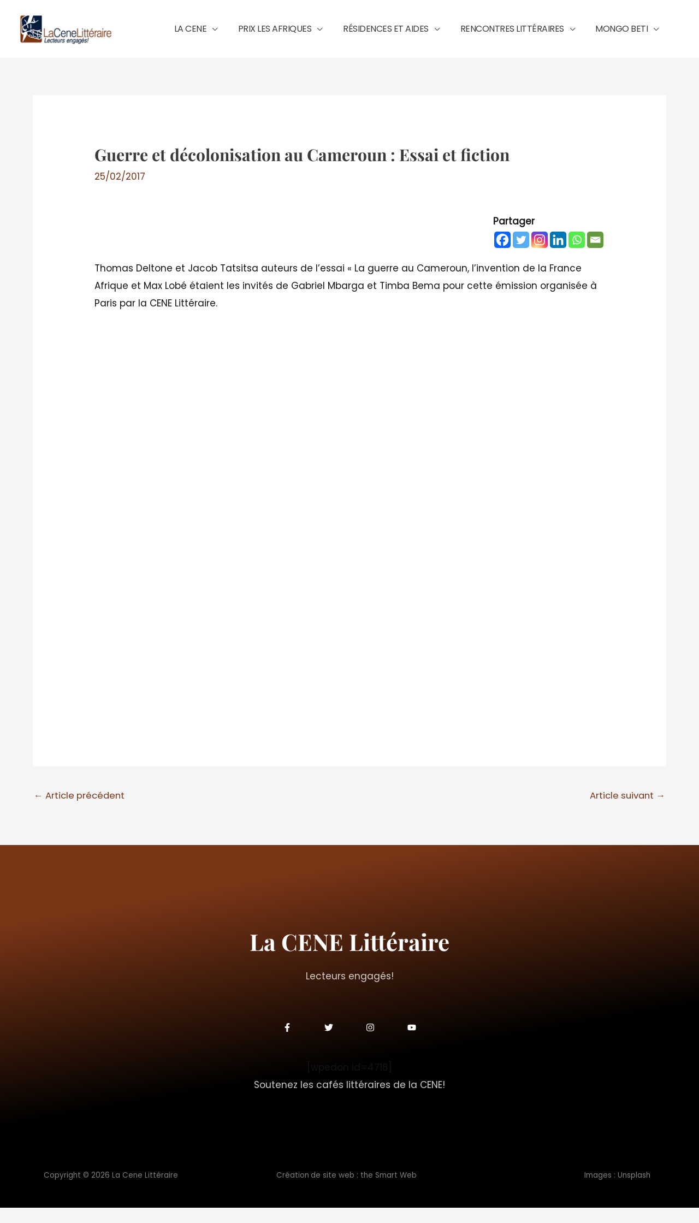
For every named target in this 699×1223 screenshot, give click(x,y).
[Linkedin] (558, 255)
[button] (257, 36)
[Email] (595, 255)
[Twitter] (521, 255)
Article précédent (81, 810)
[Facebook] (502, 255)
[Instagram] (539, 255)
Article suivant (625, 810)
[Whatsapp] (576, 255)
